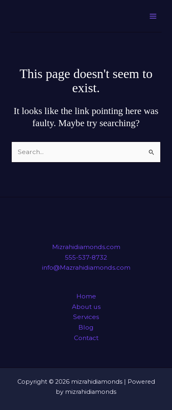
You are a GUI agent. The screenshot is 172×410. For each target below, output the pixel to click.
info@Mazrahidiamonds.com (86, 267)
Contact (86, 338)
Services (86, 317)
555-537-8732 (86, 257)
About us (86, 307)
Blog (86, 327)
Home (86, 296)
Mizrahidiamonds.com (86, 247)
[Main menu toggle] (153, 16)
